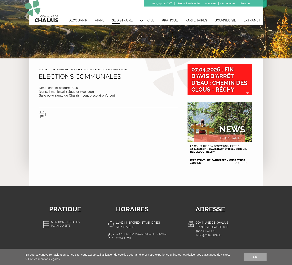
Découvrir (78, 20)
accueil (44, 69)
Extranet (252, 20)
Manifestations (81, 69)
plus (238, 163)
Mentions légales (65, 222)
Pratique (170, 20)
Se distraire (122, 20)
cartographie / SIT (161, 3)
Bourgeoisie (225, 20)
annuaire (210, 3)
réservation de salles (188, 3)
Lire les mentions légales (44, 259)
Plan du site (60, 225)
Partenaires (196, 20)
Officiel (147, 20)
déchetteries (227, 3)
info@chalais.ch (208, 235)
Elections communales (111, 69)
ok (255, 256)
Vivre (99, 20)
